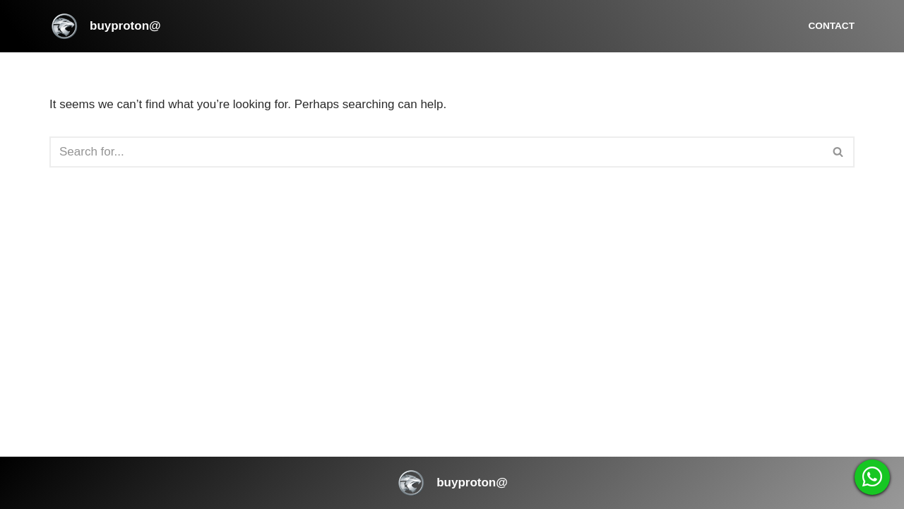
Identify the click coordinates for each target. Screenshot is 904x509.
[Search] (436, 152)
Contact (832, 26)
